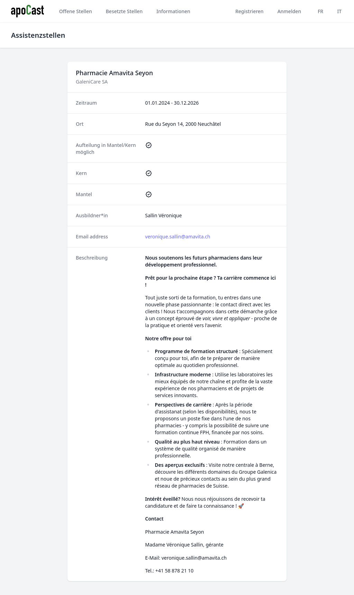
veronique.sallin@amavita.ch (177, 236)
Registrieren (249, 11)
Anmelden (289, 11)
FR (320, 11)
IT (339, 11)
